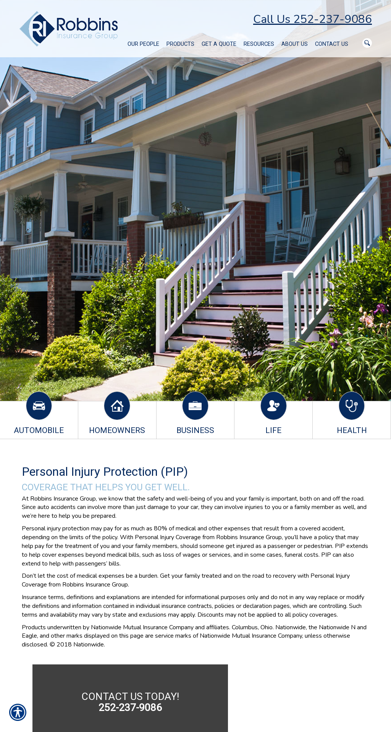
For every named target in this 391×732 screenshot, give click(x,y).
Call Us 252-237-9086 (312, 19)
